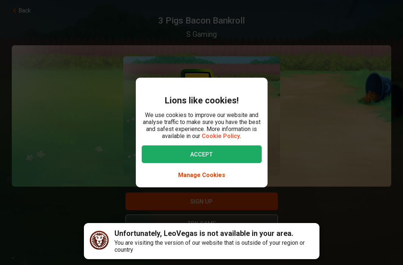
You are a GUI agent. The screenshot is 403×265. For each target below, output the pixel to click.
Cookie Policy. (221, 135)
